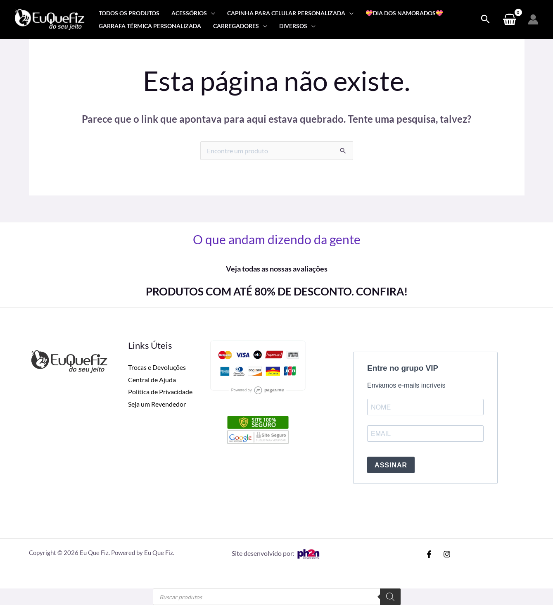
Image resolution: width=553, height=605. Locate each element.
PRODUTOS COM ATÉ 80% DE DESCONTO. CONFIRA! (277, 291)
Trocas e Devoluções (157, 367)
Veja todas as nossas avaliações (277, 268)
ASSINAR (391, 465)
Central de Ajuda (152, 379)
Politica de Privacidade (160, 391)
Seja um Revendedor (157, 404)
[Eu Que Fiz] (49, 18)
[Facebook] (429, 554)
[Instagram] (447, 554)
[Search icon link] (485, 19)
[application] (211, 13)
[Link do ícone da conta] (533, 19)
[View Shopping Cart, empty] (509, 19)
